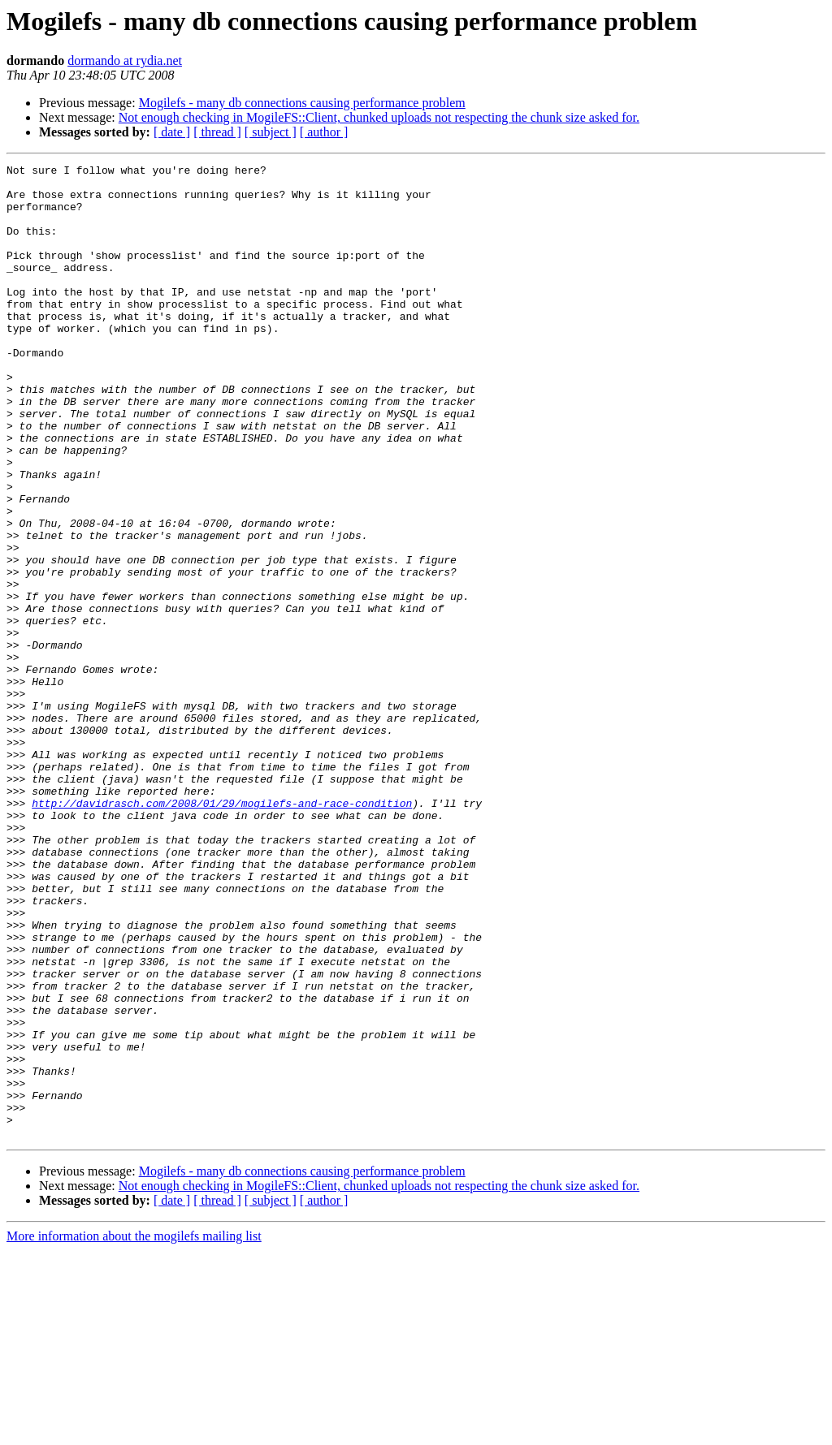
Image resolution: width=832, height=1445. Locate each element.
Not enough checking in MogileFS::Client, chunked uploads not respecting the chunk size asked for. (379, 117)
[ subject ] (271, 132)
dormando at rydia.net (124, 60)
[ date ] (172, 132)
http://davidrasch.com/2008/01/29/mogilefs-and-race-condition (222, 932)
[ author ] (324, 132)
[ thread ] (217, 132)
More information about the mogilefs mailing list (134, 1431)
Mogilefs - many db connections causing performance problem (302, 103)
